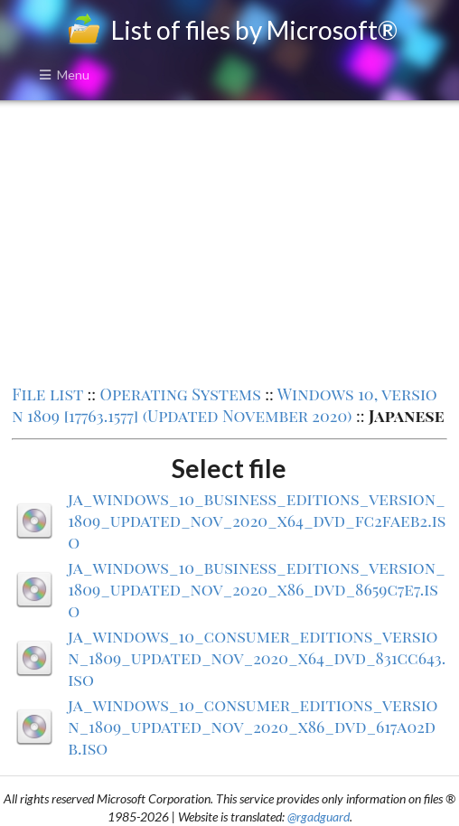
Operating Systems (180, 394)
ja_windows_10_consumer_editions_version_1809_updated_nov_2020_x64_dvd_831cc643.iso (256, 657)
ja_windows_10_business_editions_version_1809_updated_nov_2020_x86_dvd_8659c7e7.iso (256, 589)
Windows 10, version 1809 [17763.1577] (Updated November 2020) (224, 405)
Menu (64, 74)
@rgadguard (318, 816)
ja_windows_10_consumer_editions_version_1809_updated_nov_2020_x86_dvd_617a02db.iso (252, 726)
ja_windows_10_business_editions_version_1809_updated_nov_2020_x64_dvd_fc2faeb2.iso (256, 520)
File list (47, 394)
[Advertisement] (229, 240)
